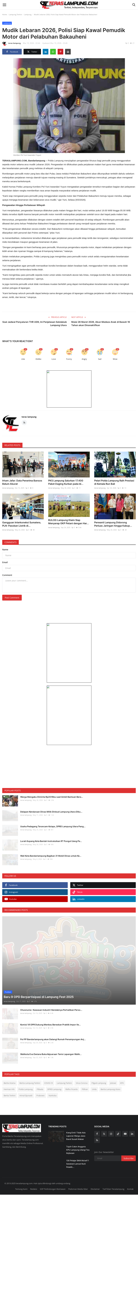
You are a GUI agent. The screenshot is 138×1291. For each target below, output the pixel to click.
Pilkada (40, 1077)
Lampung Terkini (15, 14)
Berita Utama (9, 1071)
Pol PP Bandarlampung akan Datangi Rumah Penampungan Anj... (53, 1028)
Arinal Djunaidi (26, 1084)
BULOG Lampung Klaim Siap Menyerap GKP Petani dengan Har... (68, 522)
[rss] (97, 1129)
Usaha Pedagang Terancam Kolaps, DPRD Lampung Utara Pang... (52, 824)
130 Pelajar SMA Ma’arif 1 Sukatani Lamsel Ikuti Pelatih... (77, 1152)
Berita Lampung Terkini (30, 1071)
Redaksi (33, 1177)
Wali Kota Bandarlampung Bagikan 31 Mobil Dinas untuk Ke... (50, 853)
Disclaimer (95, 1177)
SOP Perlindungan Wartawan (53, 1177)
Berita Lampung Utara (110, 1077)
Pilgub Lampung (99, 1071)
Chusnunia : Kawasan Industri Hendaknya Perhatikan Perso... (51, 998)
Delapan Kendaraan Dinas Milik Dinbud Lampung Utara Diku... (51, 809)
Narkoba (52, 1084)
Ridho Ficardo (72, 1077)
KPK (122, 1071)
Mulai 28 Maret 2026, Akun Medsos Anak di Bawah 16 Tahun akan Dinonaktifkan (100, 324)
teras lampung (11, 43)
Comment (7, 572)
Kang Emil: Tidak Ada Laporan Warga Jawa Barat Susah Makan (75, 1124)
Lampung (27, 14)
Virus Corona (81, 1071)
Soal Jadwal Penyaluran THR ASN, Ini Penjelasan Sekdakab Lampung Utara (34, 324)
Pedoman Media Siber (78, 1177)
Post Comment (12, 595)
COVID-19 (48, 1071)
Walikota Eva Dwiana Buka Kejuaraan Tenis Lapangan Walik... (51, 1042)
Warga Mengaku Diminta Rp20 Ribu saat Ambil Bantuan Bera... (51, 794)
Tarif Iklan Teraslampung (113, 1177)
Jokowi (113, 1071)
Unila (94, 1077)
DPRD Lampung (54, 1077)
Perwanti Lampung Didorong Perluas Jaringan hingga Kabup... (113, 522)
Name (5, 547)
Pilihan (85, 1077)
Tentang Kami (21, 1177)
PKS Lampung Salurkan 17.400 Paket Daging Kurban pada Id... (65, 481)
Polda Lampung (26, 1077)
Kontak (130, 1177)
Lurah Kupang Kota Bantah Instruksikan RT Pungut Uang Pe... (51, 839)
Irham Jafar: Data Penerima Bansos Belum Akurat (22, 481)
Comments (10, 540)
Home (4, 14)
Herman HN (9, 1077)
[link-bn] (69, 389)
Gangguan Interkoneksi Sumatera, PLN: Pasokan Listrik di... (21, 522)
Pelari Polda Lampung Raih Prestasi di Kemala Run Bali (114, 481)
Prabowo (40, 1084)
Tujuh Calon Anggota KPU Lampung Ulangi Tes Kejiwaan (77, 1138)
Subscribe (129, 1147)
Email (5, 560)
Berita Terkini (9, 1084)
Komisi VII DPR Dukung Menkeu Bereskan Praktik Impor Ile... (50, 1013)
